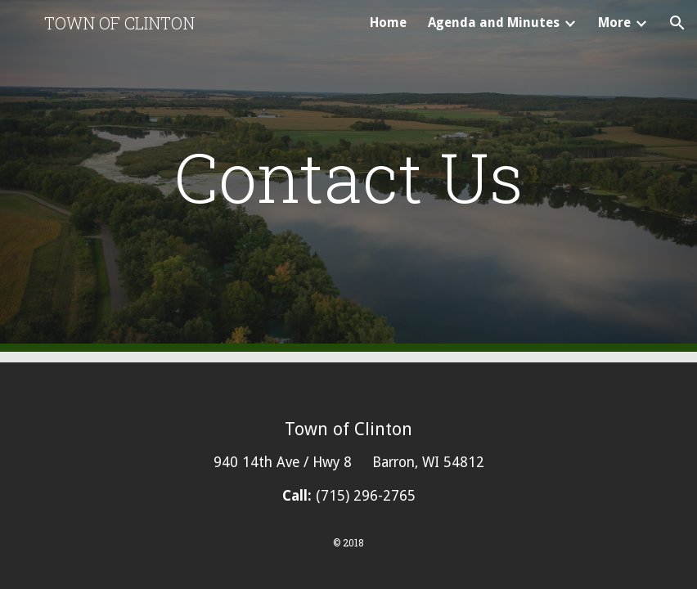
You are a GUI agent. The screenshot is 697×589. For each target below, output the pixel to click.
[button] (677, 23)
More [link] (614, 22)
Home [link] (388, 22)
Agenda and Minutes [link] (494, 22)
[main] (348, 176)
